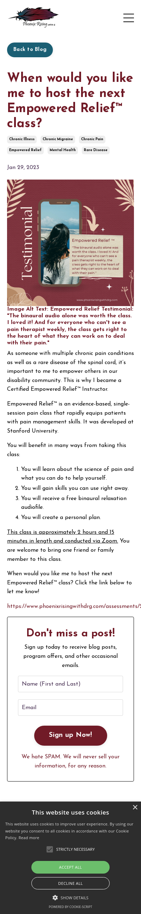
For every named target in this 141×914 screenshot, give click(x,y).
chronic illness (22, 139)
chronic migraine (58, 139)
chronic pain (92, 139)
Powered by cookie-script (70, 907)
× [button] (134, 807)
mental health (63, 150)
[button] (70, 897)
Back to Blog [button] (30, 49)
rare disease (96, 150)
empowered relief (25, 150)
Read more (29, 837)
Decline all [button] (70, 883)
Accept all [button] (70, 867)
